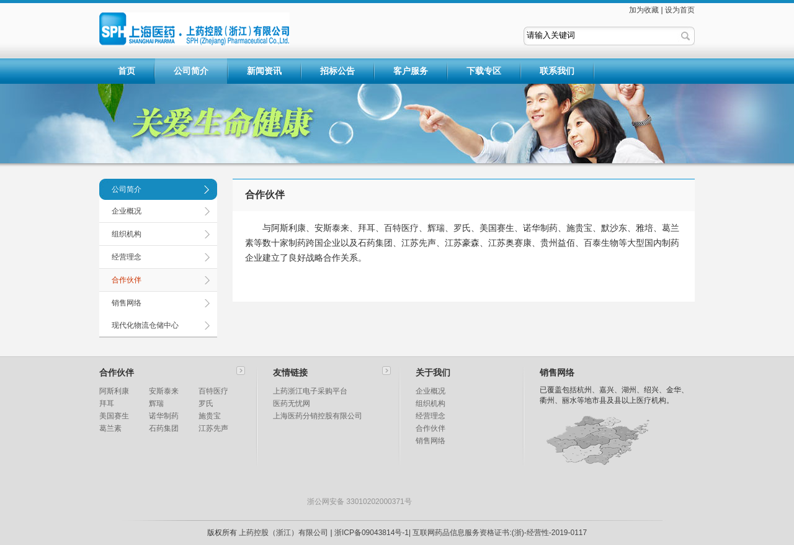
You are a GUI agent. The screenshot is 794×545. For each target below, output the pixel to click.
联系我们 (557, 71)
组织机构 (126, 234)
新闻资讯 (264, 71)
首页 (126, 71)
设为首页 (680, 10)
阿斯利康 (114, 391)
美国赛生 (114, 416)
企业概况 (126, 211)
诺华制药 (164, 416)
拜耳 (106, 403)
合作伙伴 (126, 280)
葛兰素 (110, 428)
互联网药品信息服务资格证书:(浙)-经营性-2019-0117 (500, 532)
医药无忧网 (291, 403)
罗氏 (205, 403)
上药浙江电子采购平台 (310, 391)
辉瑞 (156, 403)
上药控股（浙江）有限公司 (283, 532)
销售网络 (126, 303)
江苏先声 (213, 428)
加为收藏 (644, 10)
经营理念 (126, 257)
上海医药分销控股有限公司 (317, 416)
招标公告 (337, 71)
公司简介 (191, 71)
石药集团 (164, 428)
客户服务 (410, 71)
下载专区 (483, 71)
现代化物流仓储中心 (145, 325)
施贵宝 (209, 416)
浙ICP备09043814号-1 (371, 532)
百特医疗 (213, 391)
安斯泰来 (164, 391)
